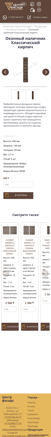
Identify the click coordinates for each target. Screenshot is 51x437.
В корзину (16, 195)
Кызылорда (34, 418)
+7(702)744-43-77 (13, 417)
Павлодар (33, 426)
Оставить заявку (37, 17)
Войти (40, 13)
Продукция (41, 26)
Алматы (32, 402)
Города (33, 397)
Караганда (33, 422)
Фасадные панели (15, 29)
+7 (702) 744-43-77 (15, 17)
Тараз (31, 410)
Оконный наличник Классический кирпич (20, 31)
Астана (31, 406)
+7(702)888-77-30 (13, 423)
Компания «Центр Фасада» (17, 26)
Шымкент (33, 414)
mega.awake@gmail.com (14, 429)
